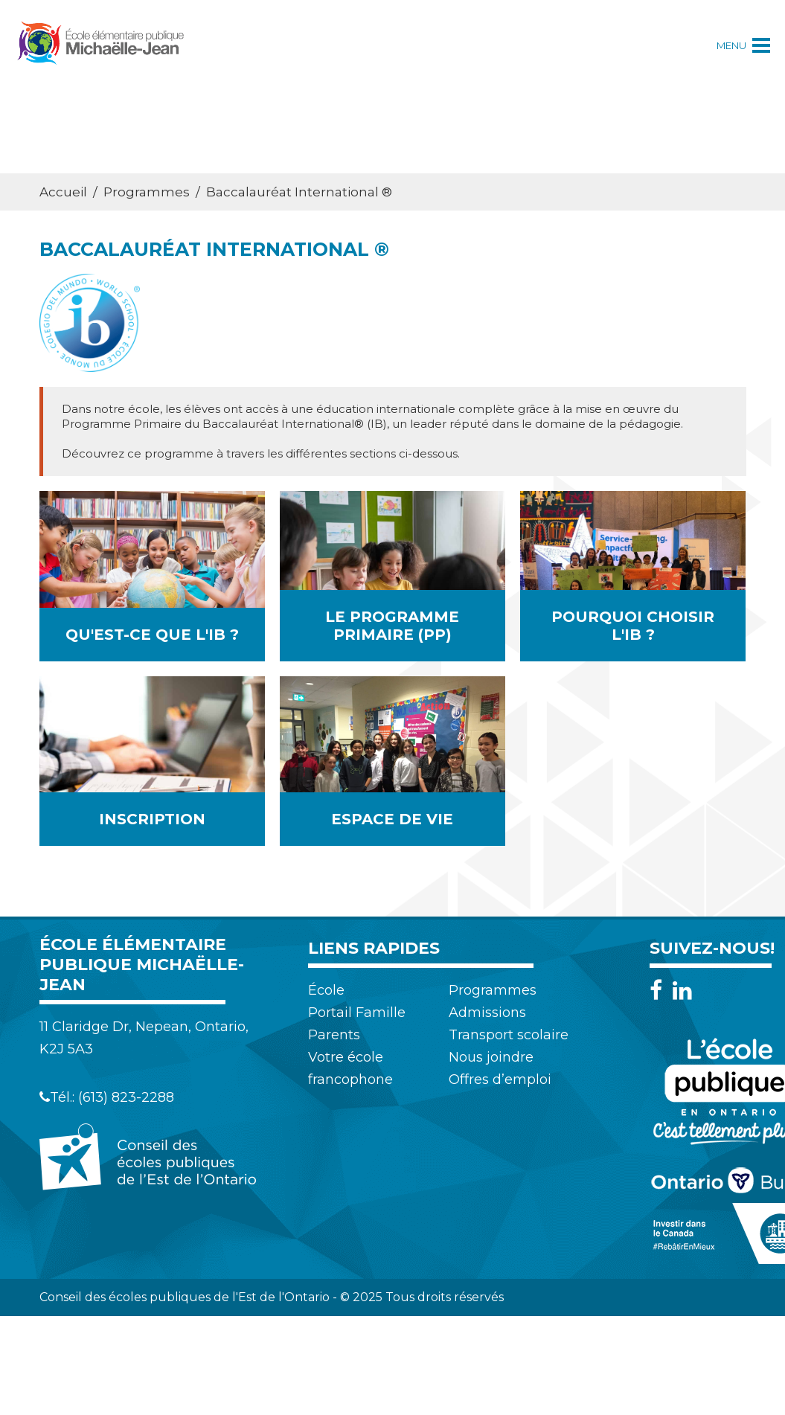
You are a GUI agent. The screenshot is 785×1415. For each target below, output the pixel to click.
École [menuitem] (326, 990)
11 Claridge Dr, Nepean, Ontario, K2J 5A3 (144, 1037)
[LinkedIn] (682, 990)
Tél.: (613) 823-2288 (106, 1097)
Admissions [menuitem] (487, 1012)
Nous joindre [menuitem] (491, 1057)
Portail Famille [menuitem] (357, 1012)
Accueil (63, 192)
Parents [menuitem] (334, 1035)
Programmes (146, 192)
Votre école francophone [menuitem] (350, 1068)
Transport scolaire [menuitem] (508, 1035)
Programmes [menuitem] (492, 990)
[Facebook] (660, 990)
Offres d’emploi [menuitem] (500, 1079)
